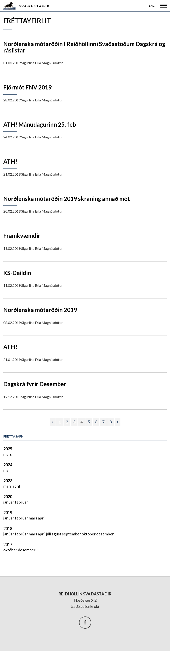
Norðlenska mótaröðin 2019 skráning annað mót (66, 198)
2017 (7, 544)
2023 (7, 480)
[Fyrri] (53, 422)
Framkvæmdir (21, 235)
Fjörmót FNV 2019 (27, 87)
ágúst (57, 533)
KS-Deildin (17, 272)
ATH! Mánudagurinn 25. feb (39, 124)
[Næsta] (117, 422)
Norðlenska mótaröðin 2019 (40, 309)
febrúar (21, 502)
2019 (7, 512)
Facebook (85, 622)
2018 (7, 528)
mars (7, 454)
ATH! (10, 161)
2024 (7, 464)
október (89, 533)
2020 (7, 496)
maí (6, 470)
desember (105, 533)
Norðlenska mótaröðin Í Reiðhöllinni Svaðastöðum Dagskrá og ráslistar (84, 47)
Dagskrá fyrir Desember (34, 384)
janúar (9, 502)
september (72, 533)
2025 (7, 448)
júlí (49, 533)
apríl (16, 486)
